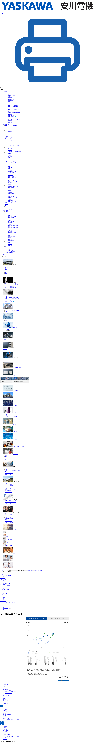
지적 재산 (7, 160)
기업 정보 (5, 91)
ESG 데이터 (10, 250)
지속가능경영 (11, 215)
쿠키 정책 (5, 715)
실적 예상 (10, 190)
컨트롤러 (10, 156)
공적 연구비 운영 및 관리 (10, 162)
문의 (1, 12)
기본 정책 (10, 122)
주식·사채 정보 (6, 695)
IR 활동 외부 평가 (9, 209)
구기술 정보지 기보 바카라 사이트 (15, 151)
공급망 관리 (10, 237)
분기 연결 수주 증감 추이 (13, 187)
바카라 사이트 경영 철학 (13, 105)
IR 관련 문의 (5, 702)
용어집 (6, 206)
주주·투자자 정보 (6, 163)
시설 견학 (10, 120)
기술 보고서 (10, 148)
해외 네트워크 (11, 100)
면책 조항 (5, 739)
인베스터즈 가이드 (12, 171)
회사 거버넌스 (11, 242)
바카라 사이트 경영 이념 (13, 178)
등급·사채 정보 (11, 200)
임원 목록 (10, 97)
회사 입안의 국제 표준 (10, 161)
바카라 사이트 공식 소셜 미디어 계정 (11, 719)
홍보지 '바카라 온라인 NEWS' (14, 112)
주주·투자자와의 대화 (12, 181)
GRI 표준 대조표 (11, 251)
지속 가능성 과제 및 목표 (13, 216)
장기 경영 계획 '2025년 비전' (14, 107)
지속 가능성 (5, 210)
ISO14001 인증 (11, 221)
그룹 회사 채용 (16, 568)
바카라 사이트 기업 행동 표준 (14, 106)
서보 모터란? (10, 127)
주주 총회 (10, 195)
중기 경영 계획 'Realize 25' (13, 109)
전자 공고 (10, 199)
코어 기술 (7, 146)
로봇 (9, 157)
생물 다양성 (10, 226)
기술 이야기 (15, 454)
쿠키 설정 (5, 716)
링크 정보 (5, 713)
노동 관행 (10, 231)
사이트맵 (5, 709)
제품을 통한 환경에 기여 (13, 227)
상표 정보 (5, 710)
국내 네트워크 (11, 99)
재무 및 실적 (5, 609)
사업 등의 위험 (11, 184)
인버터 (9, 155)
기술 (4, 142)
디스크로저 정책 (11, 182)
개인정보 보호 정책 (7, 730)
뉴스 (9, 111)
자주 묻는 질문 (7, 539)
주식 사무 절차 (11, 196)
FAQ (6, 207)
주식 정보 (10, 192)
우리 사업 (10, 96)
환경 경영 (2, 578)
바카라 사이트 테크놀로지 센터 (12, 145)
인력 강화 (10, 230)
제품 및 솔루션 (6, 124)
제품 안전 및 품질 (11, 236)
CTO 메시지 (7, 143)
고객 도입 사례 (8, 140)
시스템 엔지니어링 (9, 136)
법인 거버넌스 (11, 180)
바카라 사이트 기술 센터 (18, 397)
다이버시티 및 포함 (12, 232)
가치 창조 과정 (11, 217)
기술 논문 (10, 150)
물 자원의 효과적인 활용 (13, 225)
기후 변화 (10, 222)
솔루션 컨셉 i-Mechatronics (11, 125)
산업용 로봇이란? (11, 134)
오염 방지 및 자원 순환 (12, 224)
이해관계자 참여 (11, 240)
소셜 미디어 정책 (6, 718)
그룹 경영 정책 (6, 687)
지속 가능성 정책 (11, 213)
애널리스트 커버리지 (12, 197)
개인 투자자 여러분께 (10, 202)
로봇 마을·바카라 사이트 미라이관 (15, 119)
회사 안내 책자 (11, 115)
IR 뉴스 (6, 204)
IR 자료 (4, 686)
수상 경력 (7, 158)
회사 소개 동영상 (12, 116)
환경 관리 (10, 220)
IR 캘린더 (7, 205)
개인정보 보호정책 (7, 714)
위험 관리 (10, 244)
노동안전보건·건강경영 (13, 234)
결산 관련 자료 (11, 166)
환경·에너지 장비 (9, 137)
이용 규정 (5, 711)
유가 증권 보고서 (11, 167)
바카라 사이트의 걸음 (12, 102)
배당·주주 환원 (11, 193)
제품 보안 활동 (8, 138)
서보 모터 (10, 153)
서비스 (4, 141)
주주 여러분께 (11, 172)
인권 (9, 235)
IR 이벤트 (10, 170)
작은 (1, 13)
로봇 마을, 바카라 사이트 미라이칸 (12, 310)
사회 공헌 (10, 239)
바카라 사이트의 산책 (10, 274)
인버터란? (10, 131)
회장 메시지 (10, 94)
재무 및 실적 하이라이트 (13, 186)
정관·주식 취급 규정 (12, 201)
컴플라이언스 (11, 245)
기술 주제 (15, 412)
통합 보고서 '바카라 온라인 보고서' (15, 114)
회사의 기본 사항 (11, 95)
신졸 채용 (15, 553)
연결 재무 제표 (11, 188)
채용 (4, 254)
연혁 (9, 101)
